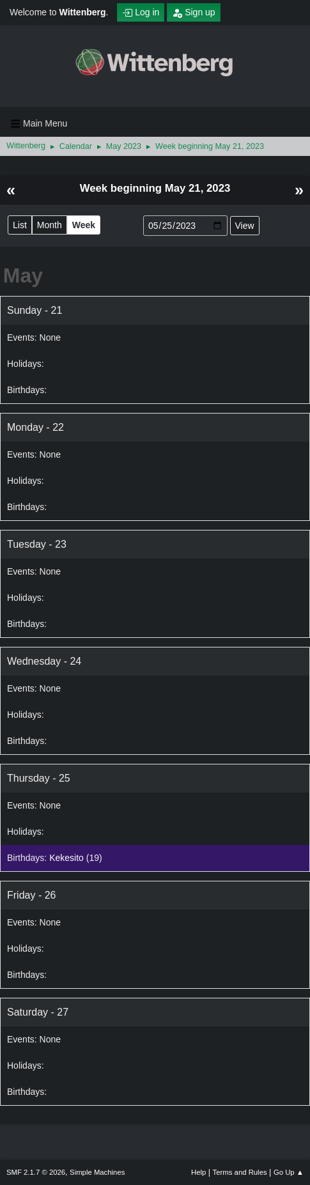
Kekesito (66, 858)
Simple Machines (97, 1172)
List (20, 225)
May (23, 275)
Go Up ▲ (289, 1172)
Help (198, 1172)
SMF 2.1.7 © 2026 (35, 1172)
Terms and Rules (240, 1172)
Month (49, 225)
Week (83, 225)
